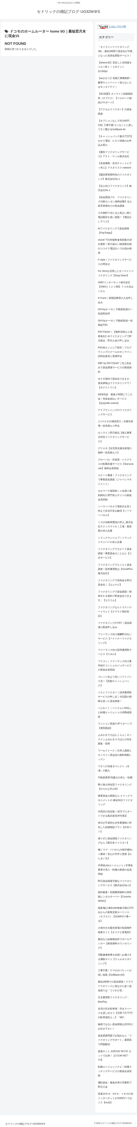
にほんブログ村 (111, 26)
